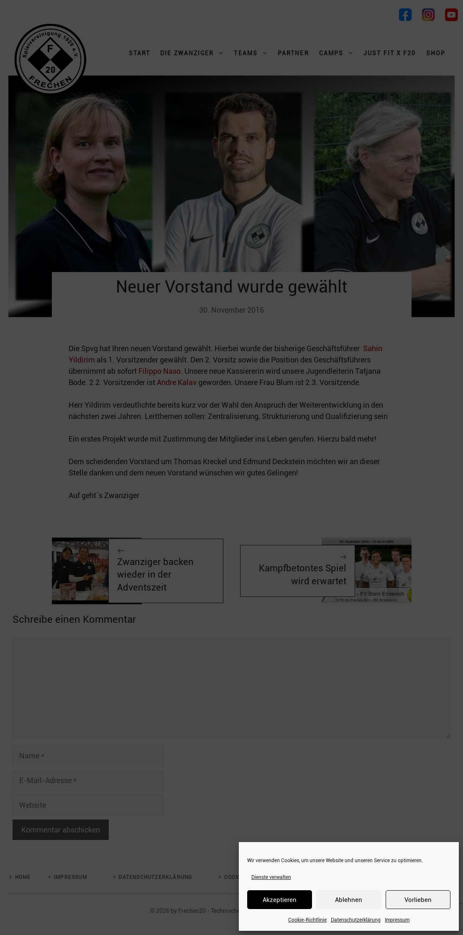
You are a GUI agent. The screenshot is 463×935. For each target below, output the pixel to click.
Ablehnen (348, 900)
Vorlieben (418, 900)
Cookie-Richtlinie (307, 920)
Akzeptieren (280, 900)
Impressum (397, 920)
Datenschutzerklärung (356, 920)
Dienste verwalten (271, 877)
